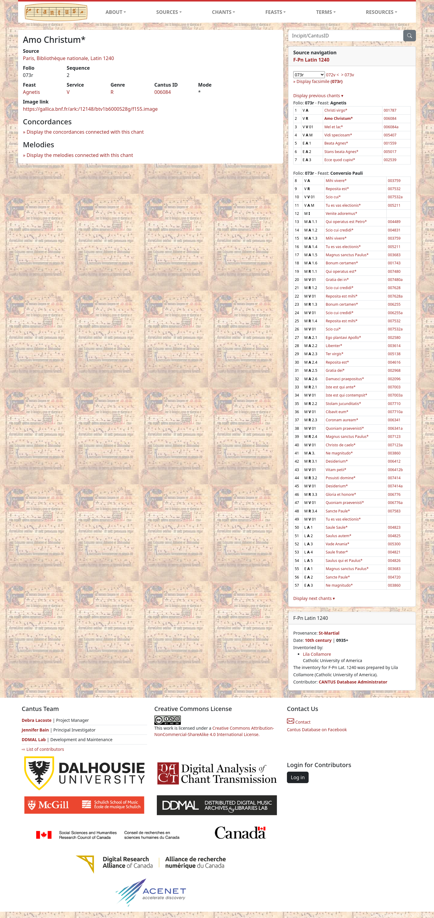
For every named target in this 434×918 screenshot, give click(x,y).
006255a (395, 312)
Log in (298, 777)
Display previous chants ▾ (318, 95)
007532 (394, 188)
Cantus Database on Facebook (317, 729)
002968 (394, 370)
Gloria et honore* (341, 494)
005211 (394, 205)
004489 (394, 221)
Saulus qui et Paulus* (344, 560)
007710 (394, 403)
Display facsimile (320, 81)
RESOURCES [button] (380, 12)
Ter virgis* (335, 353)
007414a (395, 486)
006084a (391, 126)
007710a (395, 411)
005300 (394, 544)
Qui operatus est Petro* (346, 221)
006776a (395, 502)
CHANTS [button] (221, 12)
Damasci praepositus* (345, 378)
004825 (394, 535)
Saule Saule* (337, 527)
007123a (395, 445)
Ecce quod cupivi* (339, 159)
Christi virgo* (335, 110)
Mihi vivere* (336, 180)
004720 (394, 577)
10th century (318, 640)
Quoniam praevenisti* (345, 428)
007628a (395, 296)
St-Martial (329, 633)
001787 (390, 110)
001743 (394, 263)
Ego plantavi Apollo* (343, 337)
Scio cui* (333, 196)
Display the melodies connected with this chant (80, 155)
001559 (390, 143)
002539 (390, 159)
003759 (394, 180)
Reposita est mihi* (341, 296)
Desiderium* (337, 461)
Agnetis (31, 92)
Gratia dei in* (337, 279)
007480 (394, 271)
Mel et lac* (333, 126)
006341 (394, 419)
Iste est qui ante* (341, 387)
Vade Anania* (337, 544)
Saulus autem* (338, 535)
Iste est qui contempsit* (346, 395)
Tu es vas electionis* (343, 205)
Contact (298, 722)
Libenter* (334, 345)
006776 (394, 494)
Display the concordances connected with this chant (85, 132)
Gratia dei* (335, 370)
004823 (394, 527)
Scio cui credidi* (340, 230)
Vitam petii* (336, 469)
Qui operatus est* (341, 271)
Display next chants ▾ (314, 598)
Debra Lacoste (37, 720)
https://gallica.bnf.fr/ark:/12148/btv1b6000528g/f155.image (90, 109)
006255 (394, 304)
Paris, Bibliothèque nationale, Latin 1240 (68, 58)
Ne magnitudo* (339, 453)
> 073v (347, 75)
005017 (390, 151)
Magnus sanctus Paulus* (347, 254)
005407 (390, 135)
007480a (395, 279)
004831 (394, 230)
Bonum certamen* (342, 263)
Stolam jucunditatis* (343, 403)
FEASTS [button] (274, 12)
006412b (395, 469)
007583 (394, 511)
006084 (162, 92)
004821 (394, 552)
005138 (394, 353)
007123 (394, 436)
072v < (332, 75)
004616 (394, 362)
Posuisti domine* (341, 477)
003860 (394, 453)
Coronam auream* (342, 419)
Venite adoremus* (341, 213)
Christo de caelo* (341, 445)
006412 (394, 461)
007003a (395, 395)
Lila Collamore (317, 654)
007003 (394, 387)
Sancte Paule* (338, 511)
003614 (394, 345)
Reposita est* (337, 188)
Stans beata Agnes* (341, 151)
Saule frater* (337, 552)
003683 (394, 254)
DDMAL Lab (34, 739)
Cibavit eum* (337, 411)
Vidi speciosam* (338, 135)
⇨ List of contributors (43, 749)
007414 (394, 477)
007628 (394, 287)
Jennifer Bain (36, 730)
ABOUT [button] (113, 12)
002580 (394, 337)
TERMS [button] (324, 12)
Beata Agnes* (336, 143)
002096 (394, 378)
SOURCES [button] (167, 12)
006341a (395, 428)
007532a (395, 196)
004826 (394, 560)
